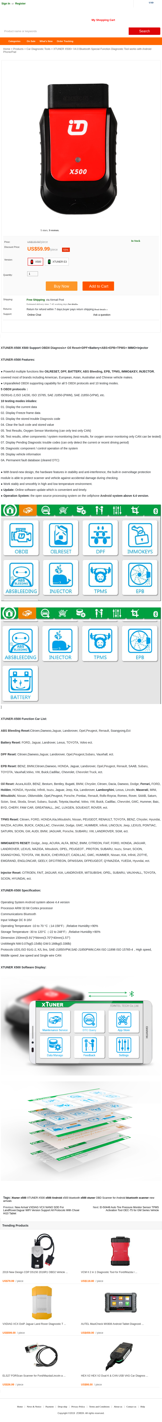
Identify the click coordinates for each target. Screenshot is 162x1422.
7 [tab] (97, 217)
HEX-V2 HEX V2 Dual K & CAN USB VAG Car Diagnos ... (114, 1375)
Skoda (22, 801)
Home (5, 41)
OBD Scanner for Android (111, 1197)
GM (134, 801)
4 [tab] (78, 217)
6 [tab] (90, 217)
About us (118, 1406)
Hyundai (30, 790)
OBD (24, 383)
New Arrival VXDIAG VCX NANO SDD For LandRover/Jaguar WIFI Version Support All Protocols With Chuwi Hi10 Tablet (41, 1210)
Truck (92, 772)
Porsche (69, 795)
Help (142, 1406)
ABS (104, 347)
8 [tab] (103, 217)
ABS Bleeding (92, 371)
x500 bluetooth (71, 1197)
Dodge (134, 784)
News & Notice (34, 1406)
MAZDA (6, 825)
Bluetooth (30, 914)
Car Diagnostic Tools (38, 49)
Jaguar (56, 730)
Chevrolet (82, 772)
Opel (82, 730)
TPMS (121, 347)
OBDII (46, 347)
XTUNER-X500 (36, 1197)
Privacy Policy (78, 1406)
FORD (26, 742)
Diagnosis (58, 347)
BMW (30, 766)
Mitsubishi (8, 795)
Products (18, 49)
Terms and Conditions (99, 1406)
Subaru (90, 754)
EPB (112, 347)
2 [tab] (65, 217)
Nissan (21, 795)
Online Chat (34, 314)
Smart (31, 801)
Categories (14, 41)
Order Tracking (65, 41)
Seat (13, 801)
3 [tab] (71, 217)
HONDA (63, 766)
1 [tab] (59, 217)
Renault (104, 730)
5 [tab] (84, 217)
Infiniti (41, 790)
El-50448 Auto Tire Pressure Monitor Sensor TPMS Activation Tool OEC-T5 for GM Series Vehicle (129, 1209)
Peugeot (91, 730)
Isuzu (50, 790)
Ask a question (101, 314)
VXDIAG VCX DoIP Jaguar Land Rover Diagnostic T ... (34, 1323)
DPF (85, 347)
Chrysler (90, 784)
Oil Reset (73, 347)
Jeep (69, 790)
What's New (46, 41)
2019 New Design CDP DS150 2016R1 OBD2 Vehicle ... (35, 1272)
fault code (25, 424)
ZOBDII (80, 1413)
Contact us (131, 1406)
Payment (50, 1406)
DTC (55, 460)
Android (106, 495)
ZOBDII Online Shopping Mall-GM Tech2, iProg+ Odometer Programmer (34, 19)
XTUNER (7, 347)
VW (37, 772)
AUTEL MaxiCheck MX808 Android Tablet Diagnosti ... (112, 1323)
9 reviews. (54, 230)
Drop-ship (62, 1406)
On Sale (31, 41)
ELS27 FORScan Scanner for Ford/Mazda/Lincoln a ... (34, 1375)
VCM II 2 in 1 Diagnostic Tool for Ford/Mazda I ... (109, 1272)
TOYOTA (72, 742)
